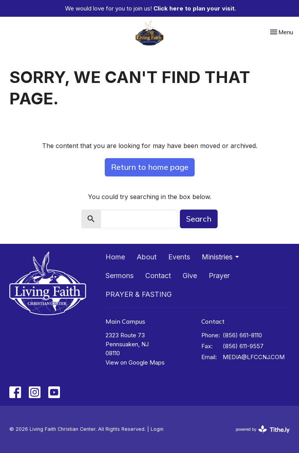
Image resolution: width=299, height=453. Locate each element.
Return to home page (149, 167)
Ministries (221, 257)
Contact (158, 275)
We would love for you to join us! (150, 8)
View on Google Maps (135, 362)
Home (115, 257)
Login (157, 429)
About (147, 257)
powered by (263, 429)
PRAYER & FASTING (139, 294)
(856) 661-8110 (242, 335)
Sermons (120, 275)
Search (198, 219)
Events (179, 257)
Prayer (219, 275)
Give (190, 275)
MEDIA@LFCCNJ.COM (254, 357)
